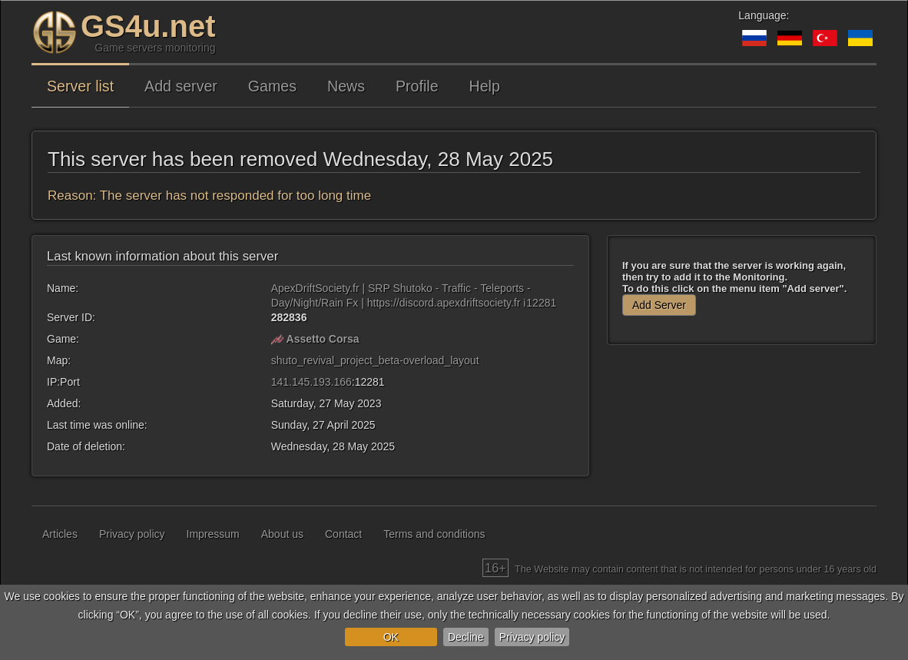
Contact (343, 534)
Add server (180, 86)
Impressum (213, 534)
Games (272, 86)
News (346, 86)
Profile (417, 86)
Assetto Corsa (323, 339)
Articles (60, 534)
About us (282, 534)
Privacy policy (532, 637)
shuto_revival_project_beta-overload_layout (375, 360)
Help (484, 86)
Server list (80, 86)
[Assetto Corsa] (277, 339)
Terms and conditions (434, 534)
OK (391, 637)
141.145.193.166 (311, 382)
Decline (466, 637)
